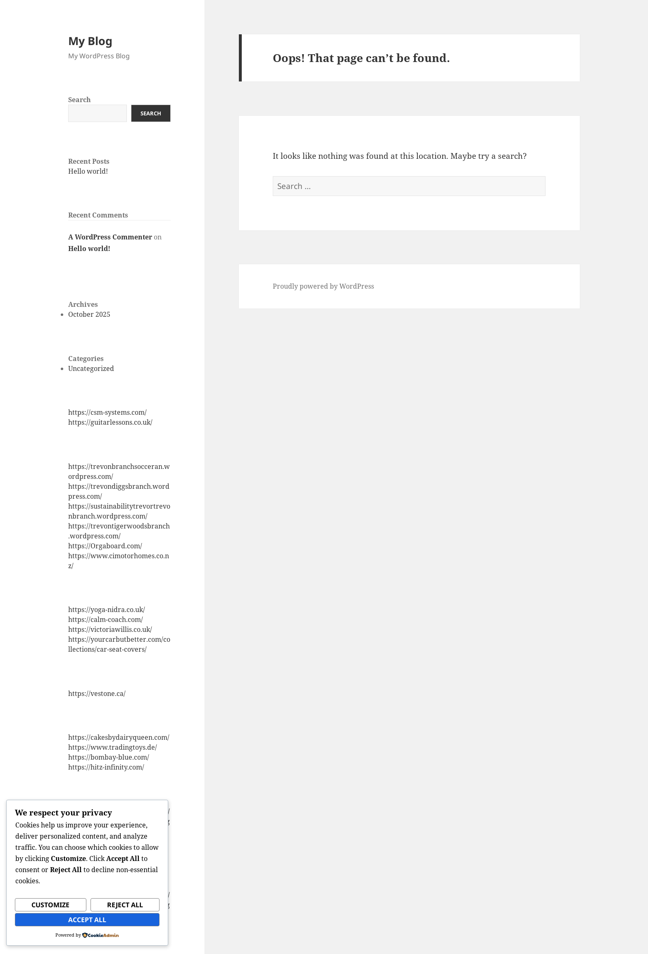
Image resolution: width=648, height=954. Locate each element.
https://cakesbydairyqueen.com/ (118, 737)
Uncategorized (91, 368)
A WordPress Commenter (110, 236)
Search (79, 99)
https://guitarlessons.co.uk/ (110, 422)
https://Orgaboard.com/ (105, 545)
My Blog (90, 40)
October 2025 (89, 314)
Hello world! (88, 171)
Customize (50, 904)
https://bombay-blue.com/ (108, 757)
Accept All (87, 919)
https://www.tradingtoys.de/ (112, 747)
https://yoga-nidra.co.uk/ (106, 609)
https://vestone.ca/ (97, 693)
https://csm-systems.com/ (107, 412)
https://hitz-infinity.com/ (106, 767)
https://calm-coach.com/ (105, 619)
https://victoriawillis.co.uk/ (110, 629)
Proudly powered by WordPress (323, 286)
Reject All (125, 904)
